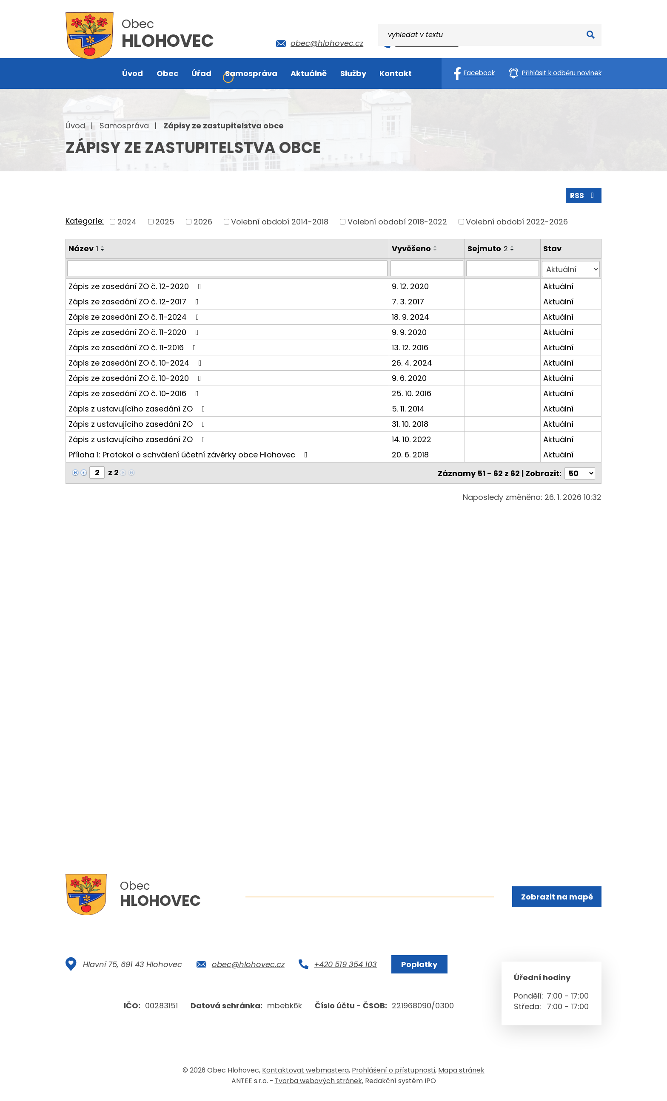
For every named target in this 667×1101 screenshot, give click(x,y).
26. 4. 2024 (412, 361)
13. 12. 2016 (410, 346)
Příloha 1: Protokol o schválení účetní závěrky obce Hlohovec (189, 453)
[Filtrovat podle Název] (227, 267)
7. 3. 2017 (408, 300)
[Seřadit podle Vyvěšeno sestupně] (436, 249)
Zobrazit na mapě (556, 897)
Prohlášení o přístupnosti (393, 1073)
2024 (127, 221)
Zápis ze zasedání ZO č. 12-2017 (135, 300)
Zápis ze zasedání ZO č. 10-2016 (135, 391)
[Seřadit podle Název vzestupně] (103, 245)
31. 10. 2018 (410, 422)
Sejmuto (488, 247)
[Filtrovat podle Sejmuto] (503, 267)
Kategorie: (85, 220)
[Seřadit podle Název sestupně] (103, 249)
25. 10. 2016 (412, 391)
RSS (583, 194)
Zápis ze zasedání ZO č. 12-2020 (136, 284)
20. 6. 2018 (410, 453)
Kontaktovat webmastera (305, 1073)
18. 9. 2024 (411, 315)
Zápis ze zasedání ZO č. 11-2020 (135, 330)
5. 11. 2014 (408, 407)
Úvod (75, 125)
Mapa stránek (461, 1073)
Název (83, 247)
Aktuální (559, 284)
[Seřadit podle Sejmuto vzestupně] (513, 245)
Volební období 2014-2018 (279, 221)
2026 (203, 221)
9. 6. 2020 (409, 376)
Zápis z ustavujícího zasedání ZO (138, 407)
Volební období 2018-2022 (397, 221)
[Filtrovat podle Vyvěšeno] (427, 267)
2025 (164, 221)
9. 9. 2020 (409, 330)
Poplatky (418, 967)
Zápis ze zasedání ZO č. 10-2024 (136, 361)
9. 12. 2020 (410, 284)
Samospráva (124, 125)
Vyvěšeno (411, 247)
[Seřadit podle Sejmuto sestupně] (513, 249)
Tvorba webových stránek (318, 1083)
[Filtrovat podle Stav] (571, 267)
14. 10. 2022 (412, 437)
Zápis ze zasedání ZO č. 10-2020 (136, 376)
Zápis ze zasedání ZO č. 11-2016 (134, 346)
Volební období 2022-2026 (517, 221)
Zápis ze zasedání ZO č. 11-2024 (135, 315)
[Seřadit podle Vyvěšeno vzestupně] (436, 245)
